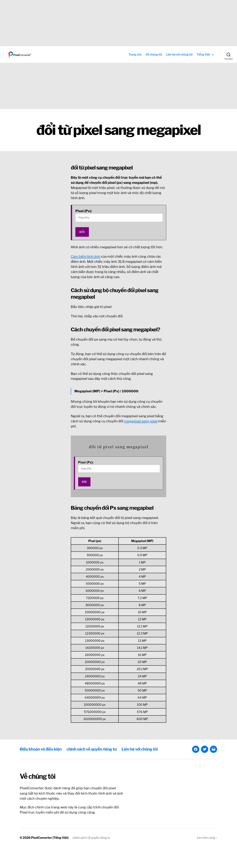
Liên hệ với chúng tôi (179, 54)
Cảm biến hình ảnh (85, 256)
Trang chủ (135, 54)
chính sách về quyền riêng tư (91, 749)
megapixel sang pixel (140, 421)
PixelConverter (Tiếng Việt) (50, 837)
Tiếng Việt (203, 54)
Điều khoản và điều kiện (41, 749)
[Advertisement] (99, 23)
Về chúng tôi (154, 54)
